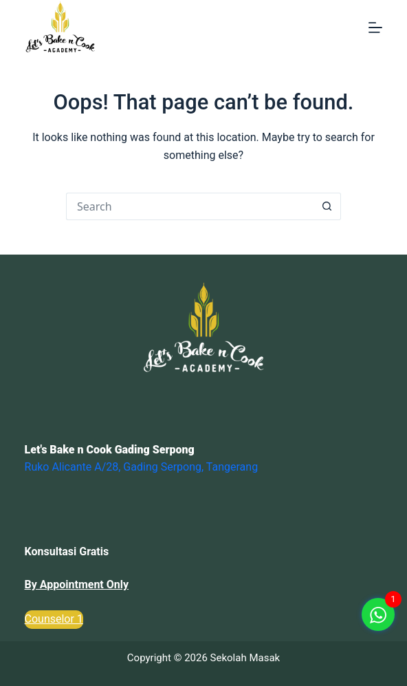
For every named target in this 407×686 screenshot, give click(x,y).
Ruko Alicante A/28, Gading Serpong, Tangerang (141, 466)
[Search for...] (190, 206)
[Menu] (375, 27)
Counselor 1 (54, 618)
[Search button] (327, 206)
